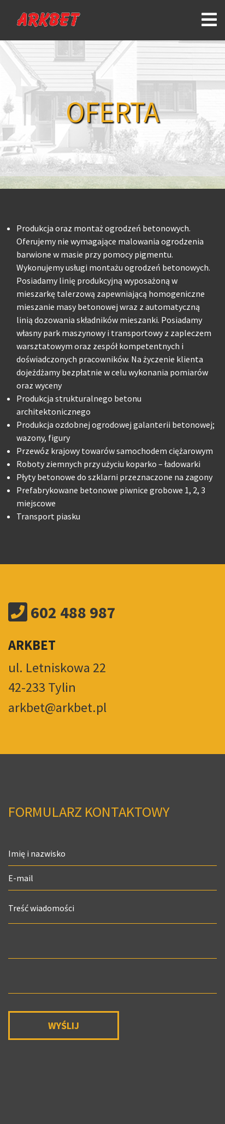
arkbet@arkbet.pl (57, 707)
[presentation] (91, 1070)
